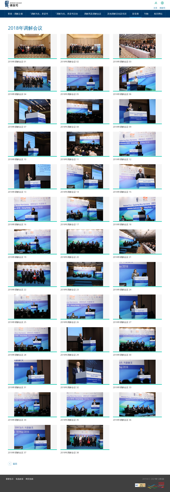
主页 (155, 8)
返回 (16, 463)
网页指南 (29, 479)
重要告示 (9, 479)
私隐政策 (19, 479)
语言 (162, 3)
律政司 (15, 5)
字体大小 (156, 3)
